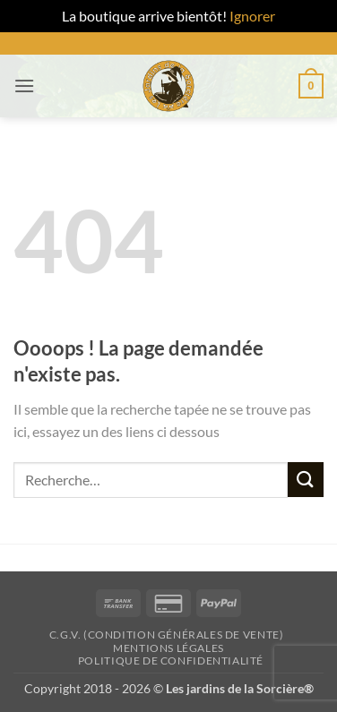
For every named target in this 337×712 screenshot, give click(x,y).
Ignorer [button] (252, 15)
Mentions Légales (168, 648)
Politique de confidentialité (171, 660)
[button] (24, 85)
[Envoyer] (306, 479)
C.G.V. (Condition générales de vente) (166, 634)
